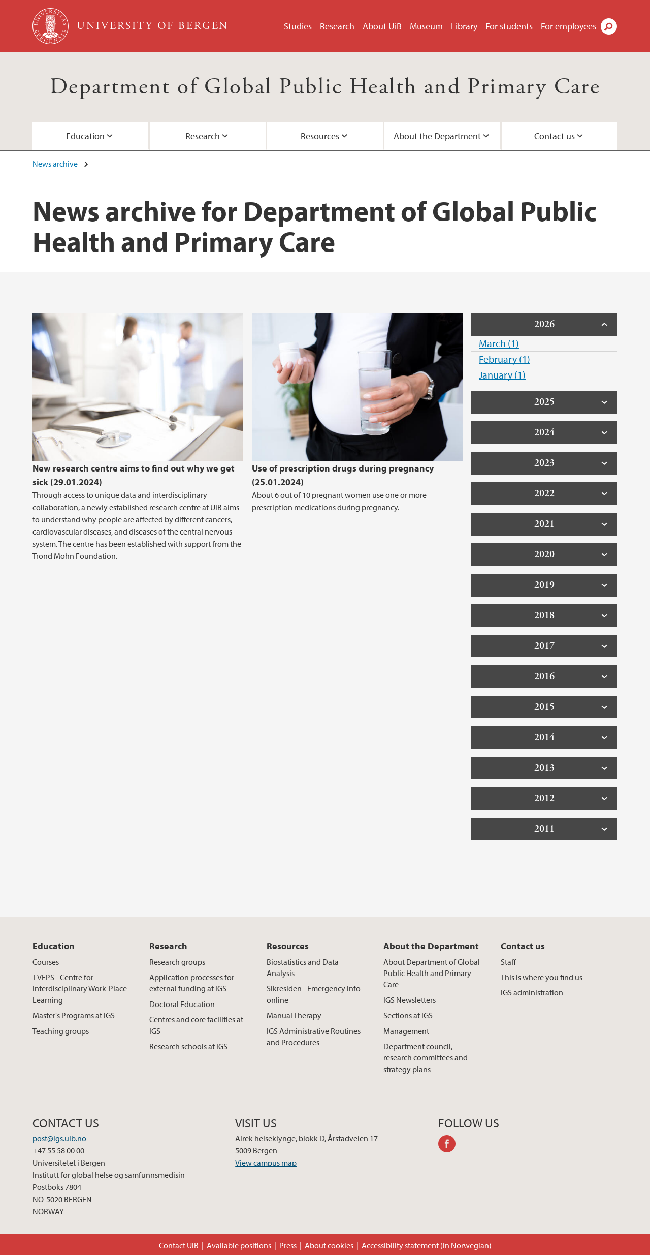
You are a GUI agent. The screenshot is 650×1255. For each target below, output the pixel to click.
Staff (508, 962)
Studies (298, 26)
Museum (426, 26)
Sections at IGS (408, 1015)
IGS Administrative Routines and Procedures (314, 1036)
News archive (55, 164)
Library (464, 26)
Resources (320, 136)
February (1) (504, 359)
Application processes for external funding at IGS (191, 982)
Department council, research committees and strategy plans (425, 1057)
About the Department (437, 136)
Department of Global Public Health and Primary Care (325, 87)
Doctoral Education (182, 1004)
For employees (568, 26)
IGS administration (532, 992)
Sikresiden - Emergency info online (314, 994)
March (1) (499, 343)
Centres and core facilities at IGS (196, 1025)
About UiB (382, 26)
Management (406, 1031)
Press (288, 1245)
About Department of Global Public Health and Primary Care (431, 973)
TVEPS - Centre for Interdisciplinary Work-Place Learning (79, 988)
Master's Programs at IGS (73, 1015)
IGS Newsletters (409, 1000)
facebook (450, 1145)
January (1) (502, 374)
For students (509, 26)
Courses (45, 962)
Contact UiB (179, 1245)
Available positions (239, 1245)
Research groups (177, 962)
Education (85, 136)
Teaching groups (60, 1031)
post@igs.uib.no (59, 1138)
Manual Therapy (294, 1015)
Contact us (554, 136)
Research (337, 26)
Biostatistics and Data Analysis (303, 967)
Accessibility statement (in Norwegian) (427, 1245)
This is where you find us (541, 977)
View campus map (266, 1162)
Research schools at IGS (188, 1046)
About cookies (329, 1245)
